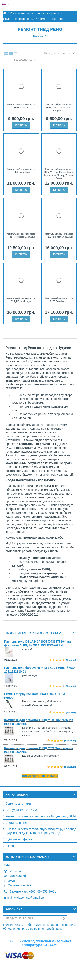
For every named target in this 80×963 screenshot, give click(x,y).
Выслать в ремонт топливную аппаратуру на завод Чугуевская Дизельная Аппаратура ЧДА (41, 831)
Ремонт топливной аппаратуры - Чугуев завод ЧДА (41, 816)
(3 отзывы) (70, 740)
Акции (10, 845)
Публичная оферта (19, 839)
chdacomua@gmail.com (30, 897)
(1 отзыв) (71, 660)
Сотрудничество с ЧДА (21, 810)
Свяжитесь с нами (18, 803)
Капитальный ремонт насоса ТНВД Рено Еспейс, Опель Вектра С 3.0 (59, 107)
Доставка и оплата (18, 822)
